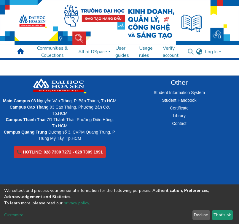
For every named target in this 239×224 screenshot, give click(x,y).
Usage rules (146, 51)
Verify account (171, 51)
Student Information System (179, 92)
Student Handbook (179, 100)
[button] (199, 51)
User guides (122, 51)
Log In (211, 51)
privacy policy (76, 203)
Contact (179, 123)
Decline (201, 215)
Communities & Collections (52, 52)
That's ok (222, 215)
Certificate (179, 108)
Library (179, 115)
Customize (13, 215)
